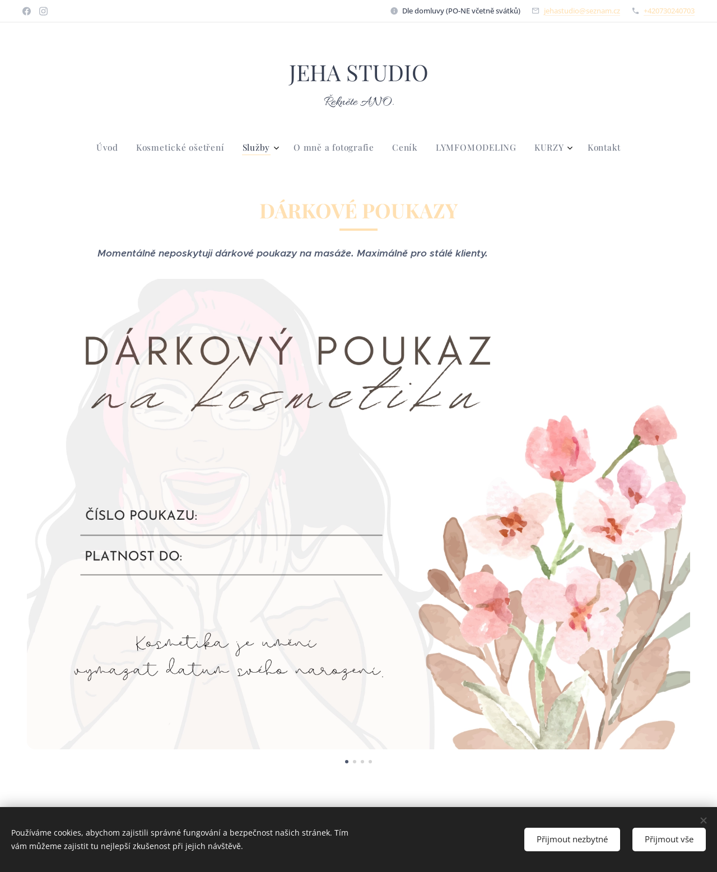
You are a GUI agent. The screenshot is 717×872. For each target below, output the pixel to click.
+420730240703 (669, 11)
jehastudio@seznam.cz (582, 11)
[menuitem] (294, 147)
